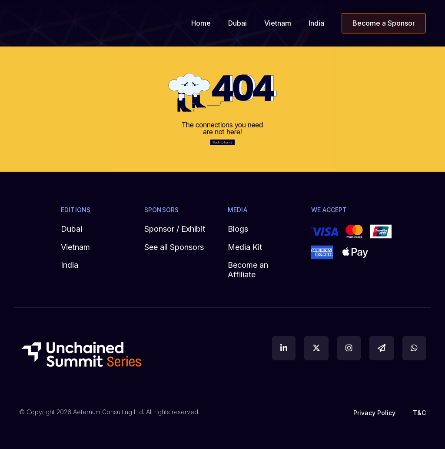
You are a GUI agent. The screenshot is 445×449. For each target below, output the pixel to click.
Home (201, 23)
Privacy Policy (374, 412)
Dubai (237, 23)
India (316, 23)
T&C (419, 412)
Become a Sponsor (383, 23)
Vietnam (277, 23)
